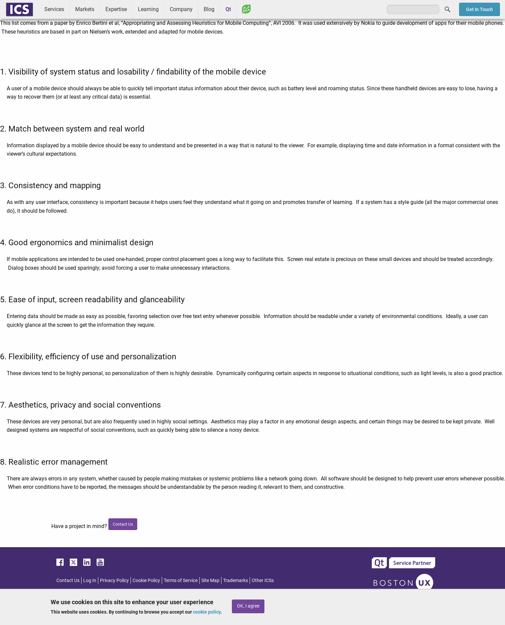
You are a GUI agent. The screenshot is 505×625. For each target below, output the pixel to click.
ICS (19, 9)
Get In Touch (479, 9)
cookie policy (206, 612)
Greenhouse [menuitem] (246, 9)
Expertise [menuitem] (116, 9)
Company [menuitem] (181, 9)
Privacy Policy (114, 580)
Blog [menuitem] (209, 9)
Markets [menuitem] (84, 9)
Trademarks (235, 580)
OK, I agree (248, 606)
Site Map (210, 580)
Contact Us (68, 580)
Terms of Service (181, 580)
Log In (89, 580)
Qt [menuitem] (228, 9)
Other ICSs (263, 580)
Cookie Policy (146, 580)
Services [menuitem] (54, 9)
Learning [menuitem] (148, 9)
